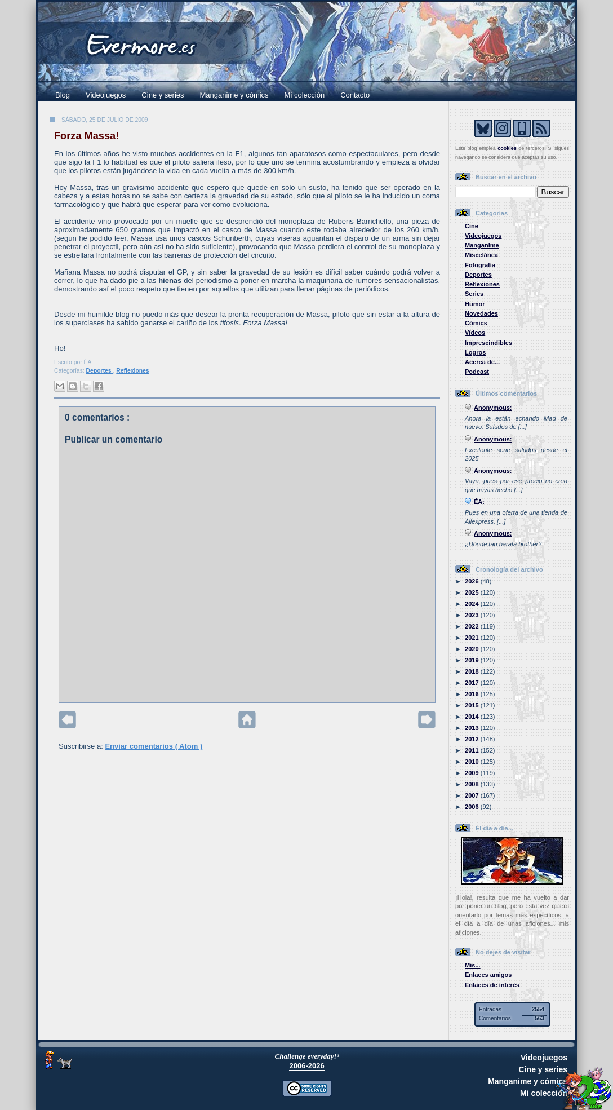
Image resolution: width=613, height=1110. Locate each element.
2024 (473, 603)
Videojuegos (106, 95)
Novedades (481, 313)
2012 (473, 739)
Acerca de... (482, 362)
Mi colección (305, 95)
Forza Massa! (86, 135)
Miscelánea (481, 254)
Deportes (99, 371)
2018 (473, 671)
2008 (473, 784)
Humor (475, 303)
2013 (473, 727)
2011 (473, 750)
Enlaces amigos (488, 974)
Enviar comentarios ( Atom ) (153, 746)
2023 (473, 615)
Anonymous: (493, 407)
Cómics (476, 323)
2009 (473, 773)
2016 (473, 694)
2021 (473, 637)
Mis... (473, 965)
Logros (475, 352)
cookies (507, 148)
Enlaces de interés (492, 984)
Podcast (477, 371)
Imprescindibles (488, 342)
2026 (473, 581)
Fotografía (480, 265)
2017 (473, 682)
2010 (473, 761)
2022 (473, 626)
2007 (473, 795)
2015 (473, 705)
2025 (473, 592)
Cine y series (162, 95)
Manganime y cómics (234, 95)
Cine (471, 226)
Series (474, 293)
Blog (62, 95)
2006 (473, 806)
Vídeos (475, 332)
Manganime (482, 245)
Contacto (355, 95)
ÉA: (479, 501)
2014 (473, 716)
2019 (473, 660)
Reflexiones (132, 371)
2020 (473, 648)
